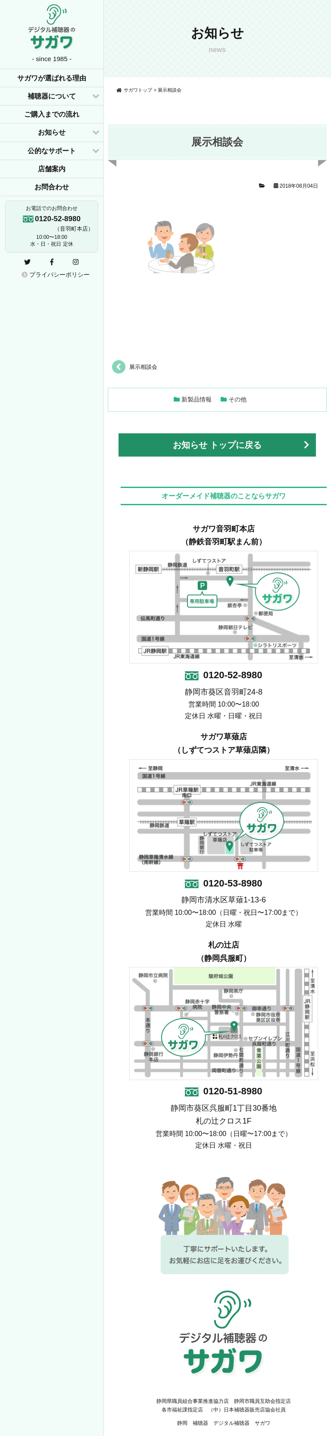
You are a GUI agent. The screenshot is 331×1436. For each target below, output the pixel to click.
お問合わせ (51, 187)
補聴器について (52, 96)
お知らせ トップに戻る (217, 445)
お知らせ (52, 132)
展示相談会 (143, 367)
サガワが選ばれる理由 (51, 78)
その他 (237, 399)
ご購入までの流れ (51, 114)
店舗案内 (52, 169)
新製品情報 (196, 399)
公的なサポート (52, 150)
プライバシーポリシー (56, 274)
